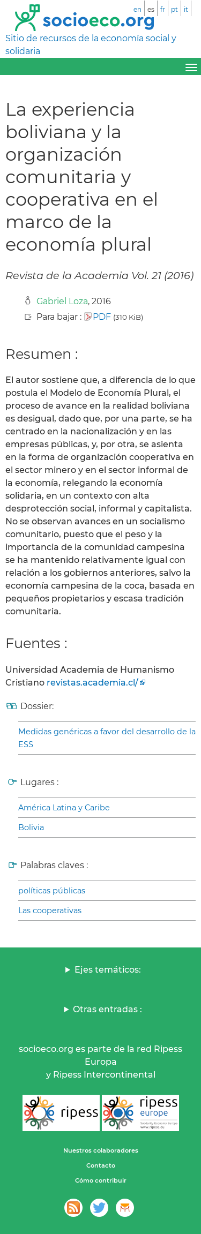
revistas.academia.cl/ (92, 683)
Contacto (100, 1165)
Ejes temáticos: (108, 970)
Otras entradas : (107, 1009)
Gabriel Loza (62, 301)
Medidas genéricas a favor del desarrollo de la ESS (107, 738)
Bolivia (31, 827)
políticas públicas (51, 891)
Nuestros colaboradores (100, 1150)
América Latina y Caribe (64, 807)
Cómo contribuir (100, 1180)
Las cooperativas (49, 910)
